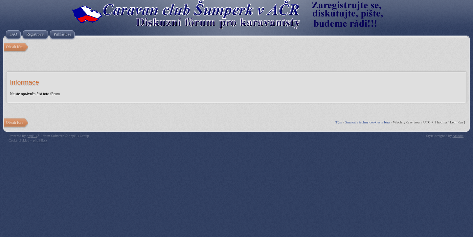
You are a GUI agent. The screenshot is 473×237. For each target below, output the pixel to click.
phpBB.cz (40, 140)
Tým (338, 122)
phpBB (32, 136)
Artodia (458, 136)
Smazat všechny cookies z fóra (367, 122)
